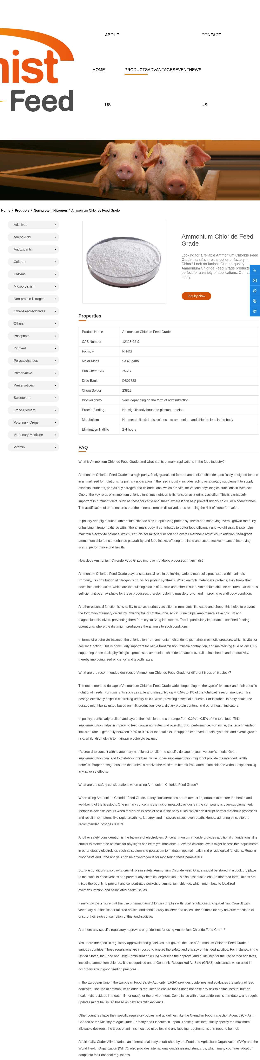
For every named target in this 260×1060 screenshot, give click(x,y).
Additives (20, 224)
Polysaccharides (26, 360)
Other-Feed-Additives (29, 311)
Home (99, 69)
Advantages (161, 69)
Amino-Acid (22, 237)
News (195, 69)
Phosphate (22, 336)
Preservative (23, 373)
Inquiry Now (196, 296)
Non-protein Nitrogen (50, 210)
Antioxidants (23, 249)
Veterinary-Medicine (28, 435)
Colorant (20, 262)
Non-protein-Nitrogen (29, 299)
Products (136, 69)
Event (182, 69)
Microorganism (24, 286)
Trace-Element (24, 410)
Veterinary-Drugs (26, 422)
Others (19, 323)
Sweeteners (22, 397)
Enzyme (20, 274)
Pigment (20, 348)
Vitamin (19, 447)
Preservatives (24, 385)
